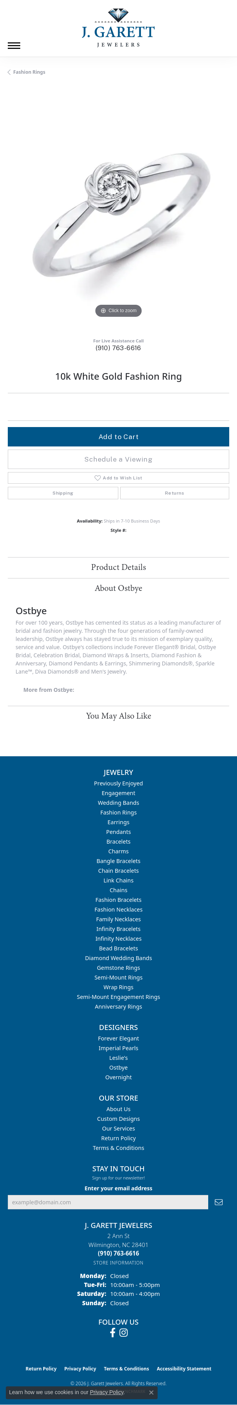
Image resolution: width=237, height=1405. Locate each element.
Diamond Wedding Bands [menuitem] (118, 958)
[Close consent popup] (151, 1392)
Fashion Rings (29, 72)
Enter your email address (118, 1188)
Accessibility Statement (184, 1368)
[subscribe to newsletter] (218, 1202)
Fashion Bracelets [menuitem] (118, 899)
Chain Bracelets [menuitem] (118, 870)
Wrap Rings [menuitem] (118, 987)
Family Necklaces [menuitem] (118, 919)
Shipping (63, 493)
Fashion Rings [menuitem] (118, 812)
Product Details (118, 567)
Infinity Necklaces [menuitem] (118, 938)
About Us (119, 1109)
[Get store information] (118, 1262)
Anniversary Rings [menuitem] (118, 1006)
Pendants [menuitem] (118, 831)
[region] (118, 209)
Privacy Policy (80, 1368)
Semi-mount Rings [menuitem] (119, 977)
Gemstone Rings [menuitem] (118, 967)
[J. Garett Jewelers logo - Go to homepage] (119, 28)
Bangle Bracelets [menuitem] (118, 861)
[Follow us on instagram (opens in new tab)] (123, 1332)
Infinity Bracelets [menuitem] (118, 929)
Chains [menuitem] (119, 890)
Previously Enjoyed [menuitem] (118, 783)
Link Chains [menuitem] (118, 880)
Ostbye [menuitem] (118, 1067)
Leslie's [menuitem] (118, 1057)
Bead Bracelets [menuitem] (118, 948)
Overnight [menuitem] (118, 1077)
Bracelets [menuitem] (118, 841)
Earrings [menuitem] (118, 822)
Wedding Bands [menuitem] (118, 802)
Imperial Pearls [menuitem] (119, 1048)
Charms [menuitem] (118, 851)
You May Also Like (118, 716)
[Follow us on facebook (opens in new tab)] (113, 1332)
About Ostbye (118, 588)
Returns (174, 493)
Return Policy (118, 1138)
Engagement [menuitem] (118, 793)
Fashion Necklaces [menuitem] (119, 909)
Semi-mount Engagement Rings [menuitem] (118, 996)
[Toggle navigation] (14, 46)
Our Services (118, 1128)
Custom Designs (118, 1118)
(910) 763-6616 (118, 348)
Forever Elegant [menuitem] (118, 1038)
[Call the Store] (118, 1253)
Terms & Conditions (118, 1147)
